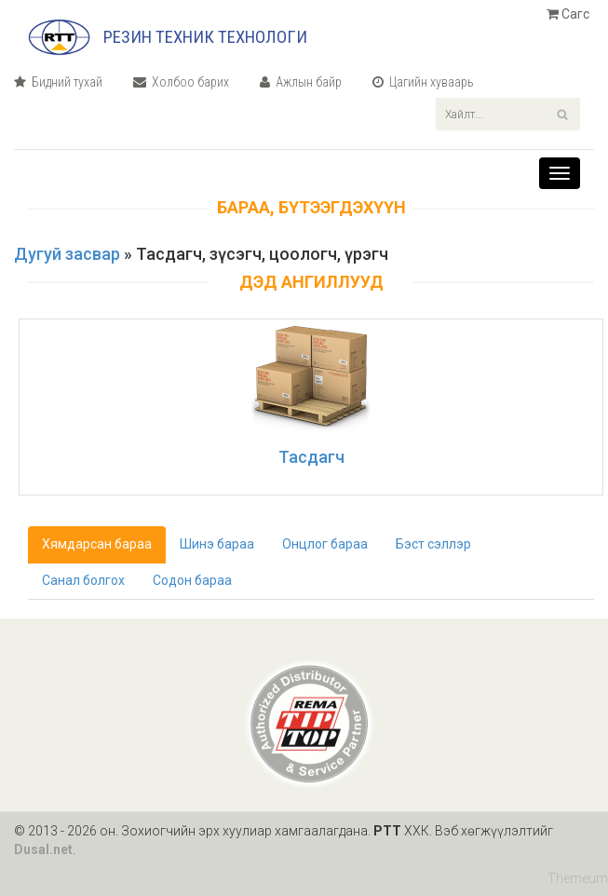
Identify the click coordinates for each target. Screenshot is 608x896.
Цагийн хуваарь (423, 82)
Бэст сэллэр (433, 543)
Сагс (568, 14)
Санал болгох (83, 580)
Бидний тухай (58, 82)
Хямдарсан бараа (97, 543)
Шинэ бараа (217, 543)
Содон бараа (192, 580)
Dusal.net (43, 849)
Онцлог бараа (325, 543)
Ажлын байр (301, 82)
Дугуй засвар (67, 254)
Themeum (577, 877)
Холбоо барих (181, 82)
